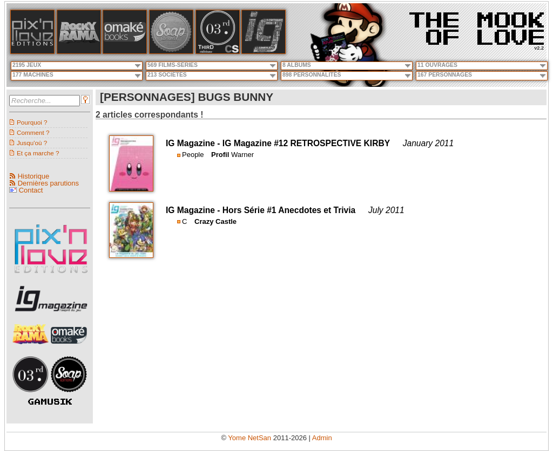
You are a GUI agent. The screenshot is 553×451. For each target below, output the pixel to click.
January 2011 (428, 143)
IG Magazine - (194, 143)
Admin (322, 438)
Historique (34, 176)
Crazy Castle (215, 221)
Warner (242, 155)
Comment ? (33, 132)
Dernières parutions (48, 183)
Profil (220, 155)
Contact (31, 190)
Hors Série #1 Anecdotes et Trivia (288, 210)
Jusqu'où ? (32, 142)
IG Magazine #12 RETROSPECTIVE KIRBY (306, 143)
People (193, 155)
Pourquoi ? (32, 122)
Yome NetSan (249, 438)
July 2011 (386, 210)
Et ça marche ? (38, 152)
